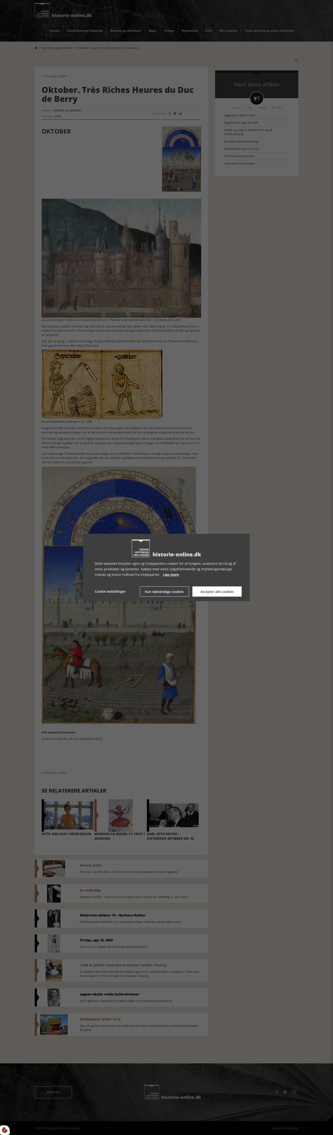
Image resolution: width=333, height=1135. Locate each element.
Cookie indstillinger (110, 591)
